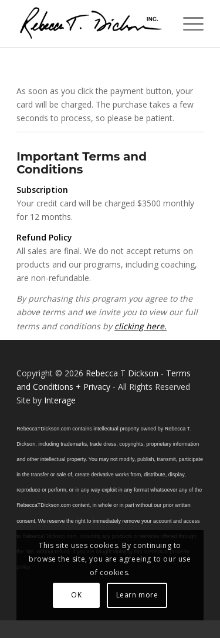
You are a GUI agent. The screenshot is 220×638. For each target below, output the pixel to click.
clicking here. (140, 326)
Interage (60, 400)
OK (76, 595)
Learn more (137, 595)
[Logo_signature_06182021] (91, 23)
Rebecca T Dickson (122, 373)
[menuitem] (187, 23)
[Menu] (187, 23)
